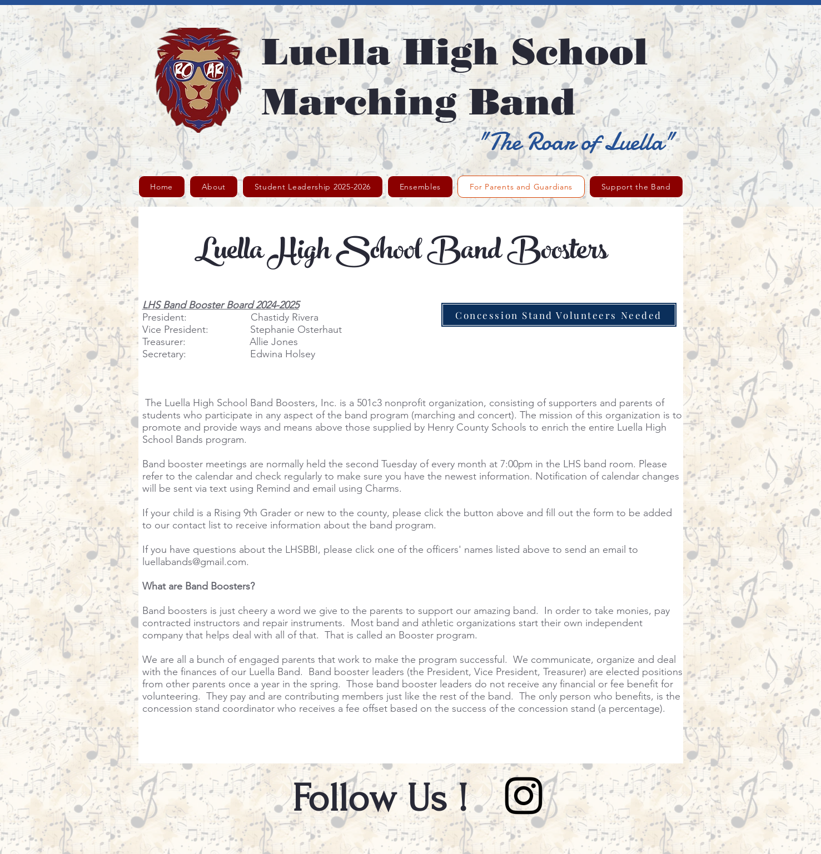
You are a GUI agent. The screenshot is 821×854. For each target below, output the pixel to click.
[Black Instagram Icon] (524, 796)
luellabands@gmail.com (194, 562)
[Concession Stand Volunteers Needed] (559, 314)
